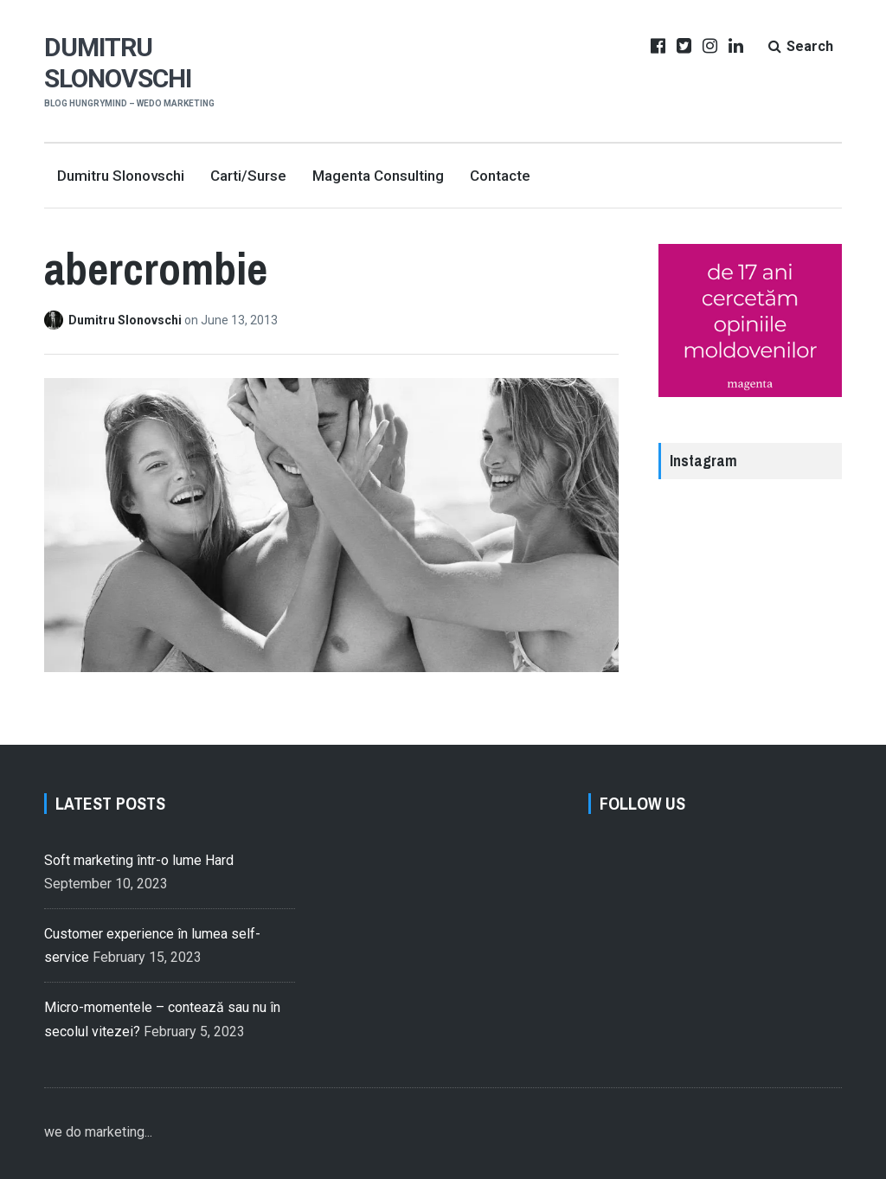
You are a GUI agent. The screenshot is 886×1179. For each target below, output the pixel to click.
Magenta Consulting (378, 175)
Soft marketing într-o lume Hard (139, 860)
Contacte (500, 175)
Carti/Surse (248, 175)
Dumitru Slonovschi (117, 62)
